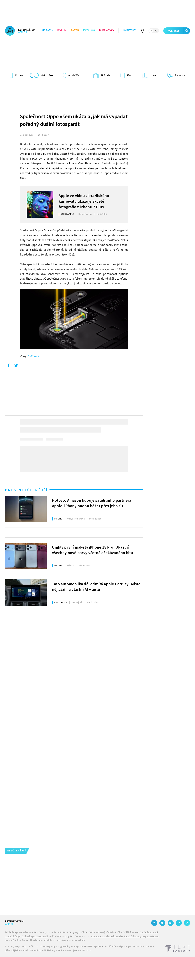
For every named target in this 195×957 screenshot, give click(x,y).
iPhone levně (21, 950)
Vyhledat (179, 30)
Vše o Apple (67, 214)
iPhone (58, 518)
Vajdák (77, 602)
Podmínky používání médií (35, 936)
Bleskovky (106, 31)
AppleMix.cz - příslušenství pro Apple (112, 946)
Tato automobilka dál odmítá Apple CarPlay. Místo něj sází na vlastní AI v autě (96, 587)
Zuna (27, 135)
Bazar (75, 31)
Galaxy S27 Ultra (82, 950)
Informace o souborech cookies (107, 936)
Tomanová (76, 518)
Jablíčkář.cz (32, 946)
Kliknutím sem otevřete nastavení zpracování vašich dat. (57, 940)
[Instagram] (171, 923)
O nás (25, 940)
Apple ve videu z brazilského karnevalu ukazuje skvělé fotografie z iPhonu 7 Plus (84, 201)
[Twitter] (162, 923)
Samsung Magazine (14, 946)
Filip (70, 565)
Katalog (89, 31)
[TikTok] (179, 923)
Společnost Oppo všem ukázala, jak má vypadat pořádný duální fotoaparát (74, 120)
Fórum (61, 31)
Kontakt (129, 31)
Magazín (47, 31)
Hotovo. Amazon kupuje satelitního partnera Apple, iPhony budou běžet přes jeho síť (91, 503)
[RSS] (187, 923)
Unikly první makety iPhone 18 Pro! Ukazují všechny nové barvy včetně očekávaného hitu (92, 550)
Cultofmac (34, 356)
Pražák (85, 214)
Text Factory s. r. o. (43, 932)
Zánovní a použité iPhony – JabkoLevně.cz (51, 950)
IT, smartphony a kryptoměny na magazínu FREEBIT (66, 946)
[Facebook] (154, 923)
